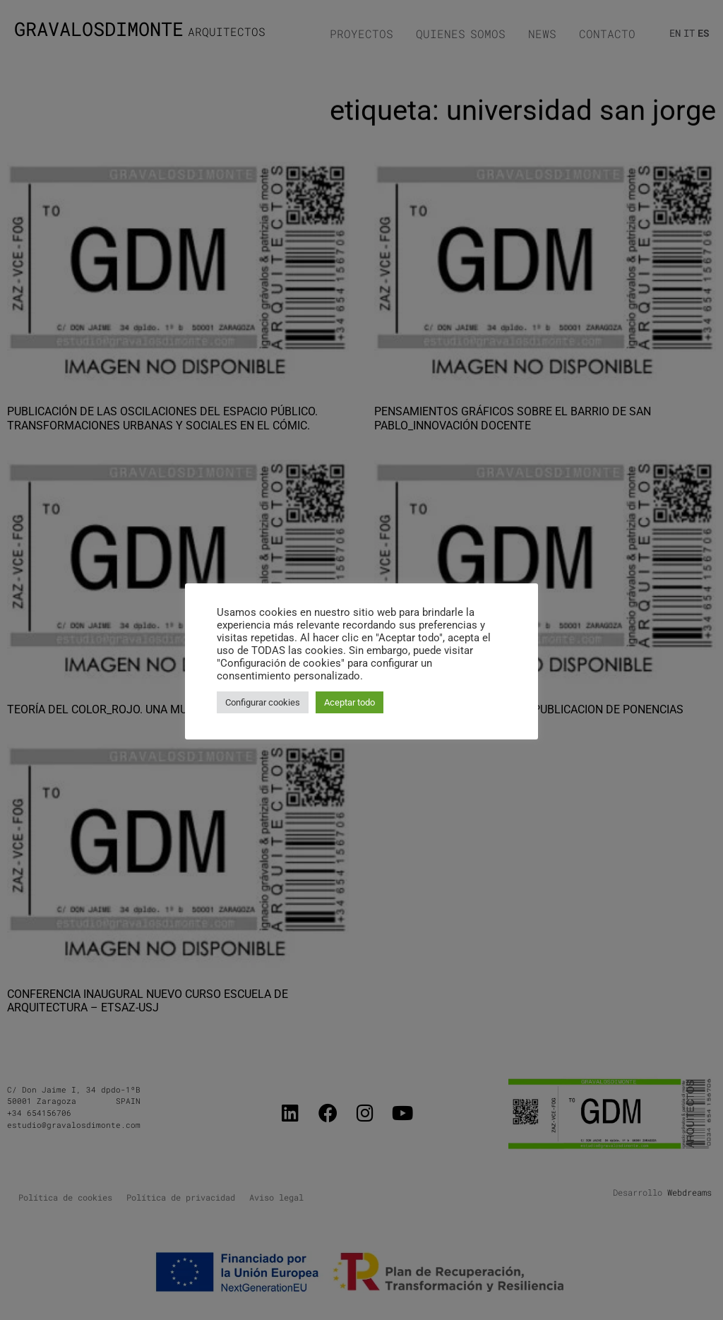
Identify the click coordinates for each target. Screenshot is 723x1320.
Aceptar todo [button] (349, 702)
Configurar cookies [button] (262, 702)
